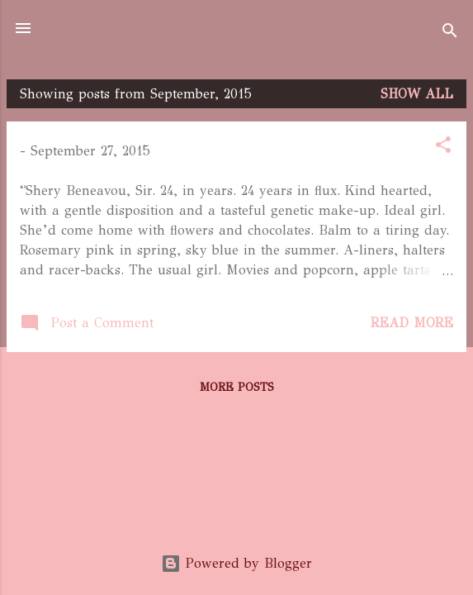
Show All (417, 94)
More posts (237, 387)
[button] (443, 147)
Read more (412, 323)
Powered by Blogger (236, 563)
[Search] (450, 33)
